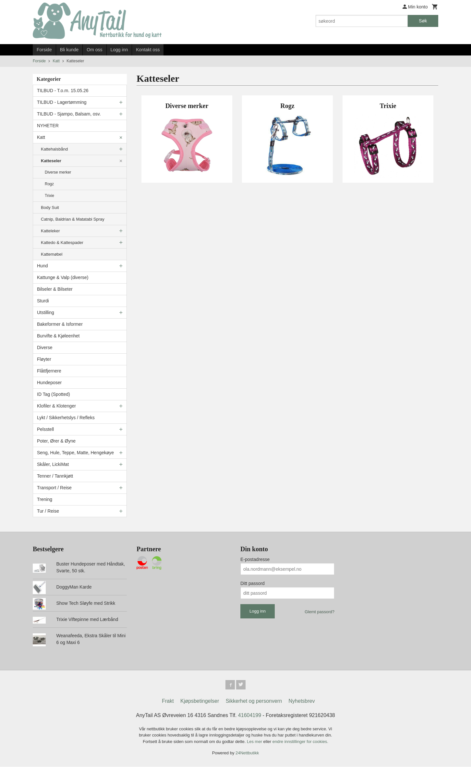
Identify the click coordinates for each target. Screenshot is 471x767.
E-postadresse (255, 559)
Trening (44, 499)
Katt (41, 137)
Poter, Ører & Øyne (56, 441)
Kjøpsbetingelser (199, 702)
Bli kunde (69, 49)
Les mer (255, 742)
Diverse (44, 347)
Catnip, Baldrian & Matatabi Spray (72, 219)
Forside (44, 49)
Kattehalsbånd (54, 149)
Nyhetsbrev (302, 702)
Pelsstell (45, 429)
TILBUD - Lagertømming (61, 102)
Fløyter (44, 359)
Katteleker (50, 230)
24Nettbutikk (247, 754)
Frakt (168, 702)
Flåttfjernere (49, 370)
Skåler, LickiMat (53, 464)
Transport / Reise (54, 487)
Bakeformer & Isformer (60, 324)
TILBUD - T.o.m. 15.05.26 (62, 90)
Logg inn (119, 49)
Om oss (94, 49)
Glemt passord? (319, 611)
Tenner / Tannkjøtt (55, 476)
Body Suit (50, 207)
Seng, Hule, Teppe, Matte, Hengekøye (75, 452)
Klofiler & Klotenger (56, 405)
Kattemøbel (51, 254)
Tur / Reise (48, 511)
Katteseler (51, 160)
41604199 (249, 716)
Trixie (49, 195)
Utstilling (45, 312)
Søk (423, 20)
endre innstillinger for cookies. (300, 742)
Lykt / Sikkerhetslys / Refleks (66, 417)
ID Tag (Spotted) (53, 394)
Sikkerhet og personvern (254, 702)
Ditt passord (252, 583)
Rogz (49, 184)
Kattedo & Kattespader (62, 242)
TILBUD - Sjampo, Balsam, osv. (69, 113)
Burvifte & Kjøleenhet (58, 335)
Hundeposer (49, 382)
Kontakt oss (148, 49)
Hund (42, 265)
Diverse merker (58, 172)
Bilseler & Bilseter (55, 289)
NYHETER (48, 125)
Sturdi (43, 300)
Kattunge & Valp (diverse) (63, 277)
